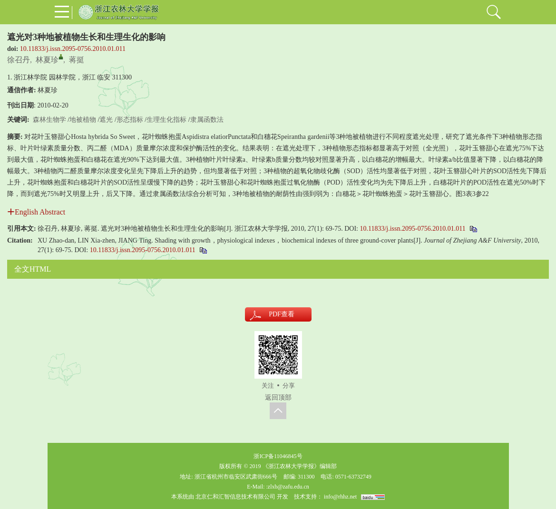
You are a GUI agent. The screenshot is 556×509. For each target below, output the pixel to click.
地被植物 (82, 119)
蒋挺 (76, 60)
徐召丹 (18, 60)
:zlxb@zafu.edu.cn (287, 486)
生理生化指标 (166, 119)
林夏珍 (47, 60)
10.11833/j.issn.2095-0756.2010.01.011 (73, 48)
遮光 (106, 119)
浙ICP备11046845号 (278, 456)
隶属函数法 (207, 119)
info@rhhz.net (340, 496)
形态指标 (130, 119)
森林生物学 (49, 119)
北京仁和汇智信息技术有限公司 (235, 496)
